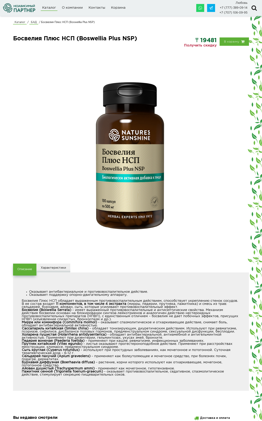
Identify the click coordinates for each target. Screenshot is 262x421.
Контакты (97, 7)
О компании (72, 7)
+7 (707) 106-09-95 (233, 12)
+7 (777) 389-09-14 (234, 8)
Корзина (118, 7)
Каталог (49, 7)
